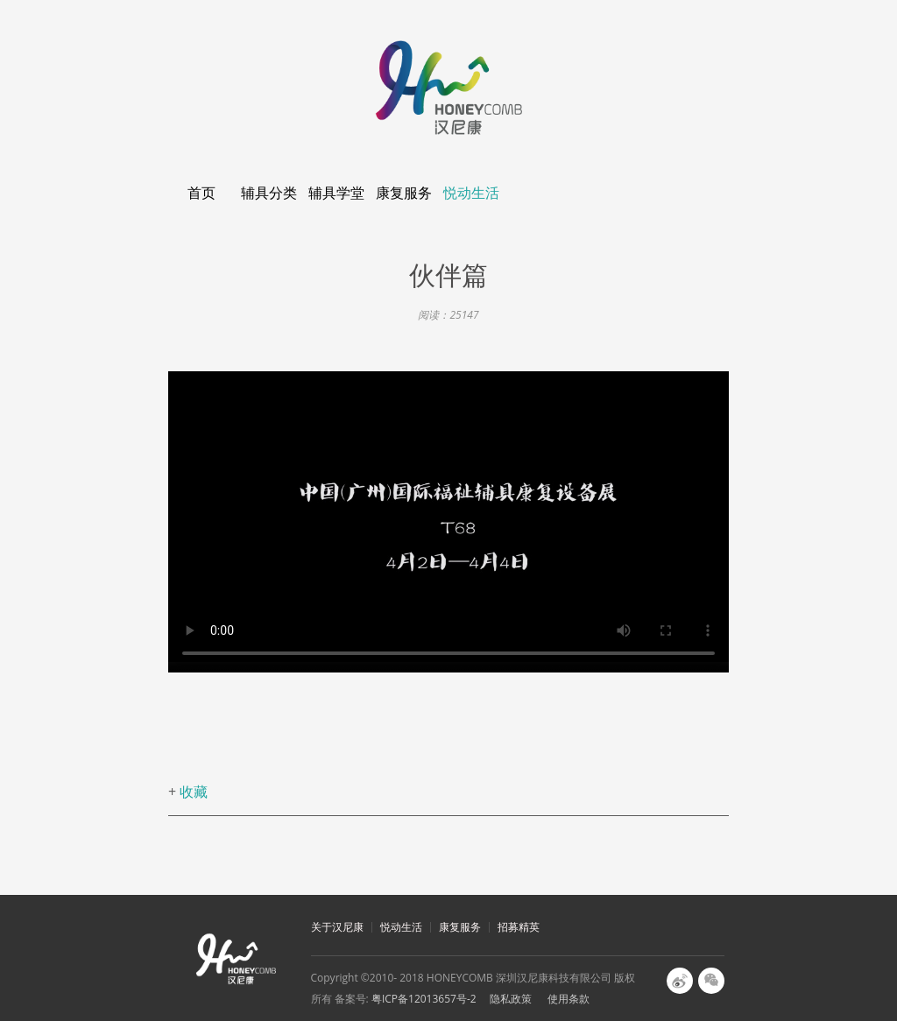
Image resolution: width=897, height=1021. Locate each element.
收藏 (194, 791)
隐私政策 (511, 998)
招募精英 (519, 926)
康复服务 (404, 192)
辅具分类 (269, 192)
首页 (201, 192)
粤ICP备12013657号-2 (424, 998)
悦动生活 (471, 192)
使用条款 (568, 998)
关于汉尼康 (337, 926)
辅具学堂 (336, 192)
